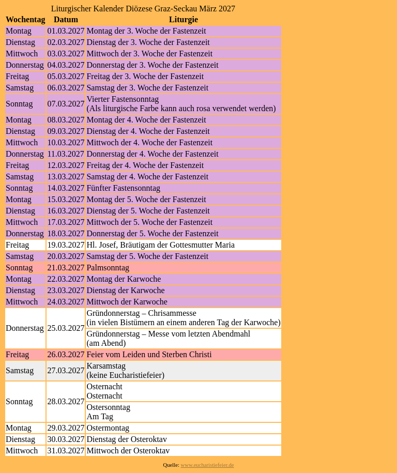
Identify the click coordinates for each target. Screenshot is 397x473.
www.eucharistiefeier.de (207, 465)
